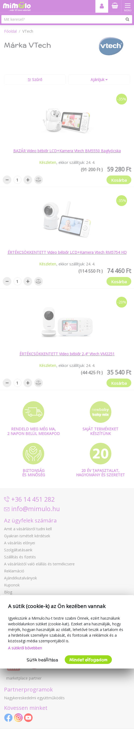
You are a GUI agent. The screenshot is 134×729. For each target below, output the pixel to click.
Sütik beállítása (42, 660)
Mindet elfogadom (88, 660)
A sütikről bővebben (25, 647)
